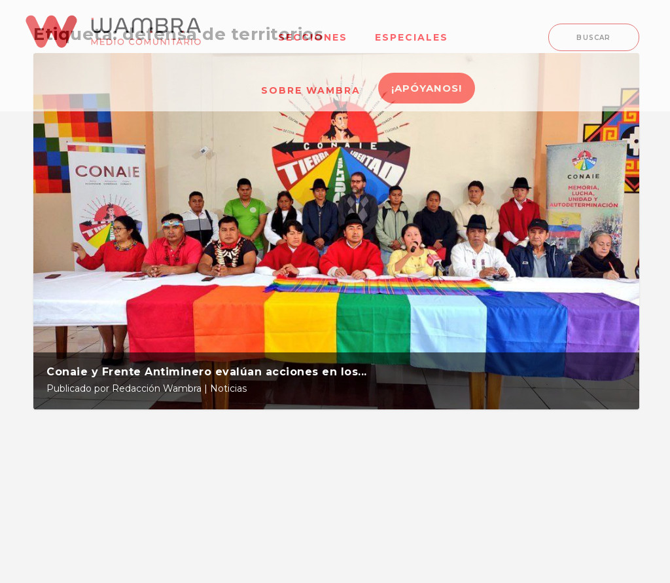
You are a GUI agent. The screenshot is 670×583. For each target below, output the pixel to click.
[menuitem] (312, 29)
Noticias (228, 388)
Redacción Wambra (157, 388)
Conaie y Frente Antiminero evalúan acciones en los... (206, 372)
